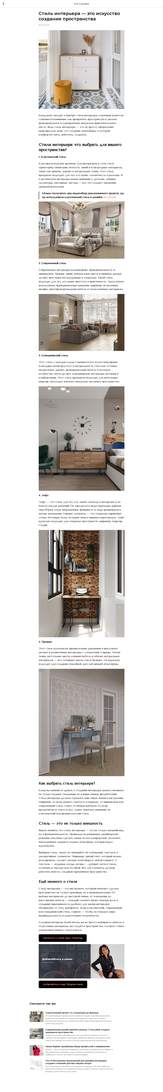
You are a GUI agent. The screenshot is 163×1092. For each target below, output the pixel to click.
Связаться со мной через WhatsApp (63, 940)
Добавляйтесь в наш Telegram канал (63, 987)
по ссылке (109, 199)
